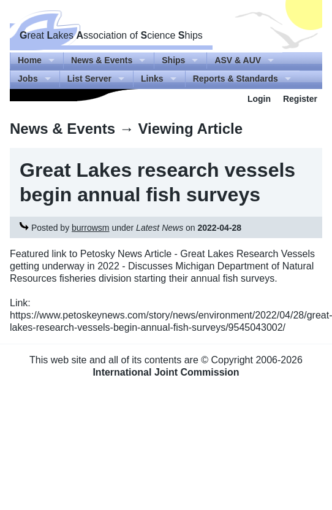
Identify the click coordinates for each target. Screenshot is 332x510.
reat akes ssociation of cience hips (111, 35)
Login (259, 99)
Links (152, 78)
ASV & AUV (237, 60)
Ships (173, 60)
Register (300, 99)
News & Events (101, 60)
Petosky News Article (126, 254)
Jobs (28, 78)
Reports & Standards (235, 78)
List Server (89, 78)
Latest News (159, 228)
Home (30, 60)
